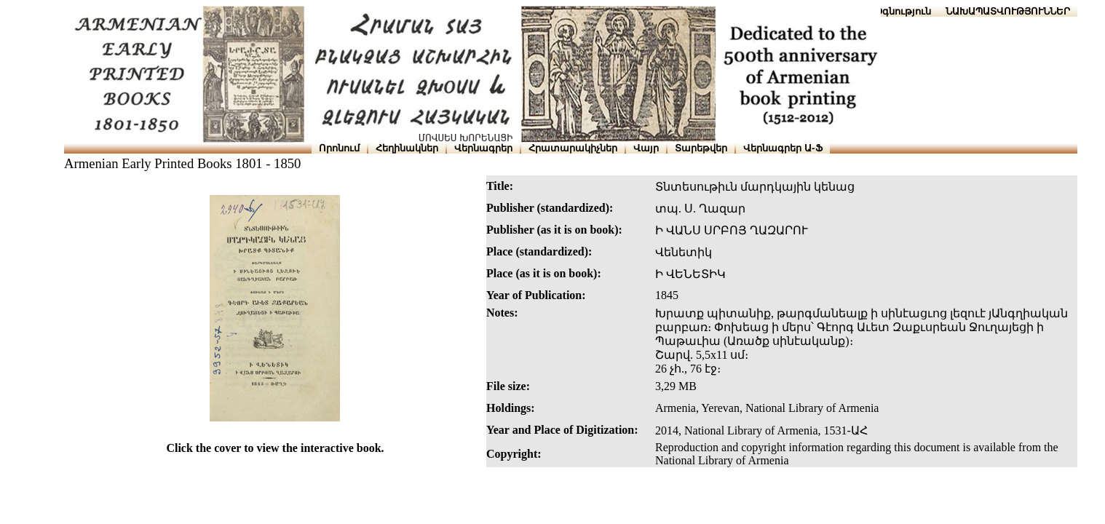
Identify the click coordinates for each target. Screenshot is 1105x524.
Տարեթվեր (701, 148)
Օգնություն (903, 11)
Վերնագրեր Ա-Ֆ (782, 148)
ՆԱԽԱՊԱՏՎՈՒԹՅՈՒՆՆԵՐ (1008, 11)
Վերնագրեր (483, 148)
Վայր (646, 148)
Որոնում (339, 148)
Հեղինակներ (407, 148)
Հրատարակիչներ (572, 148)
